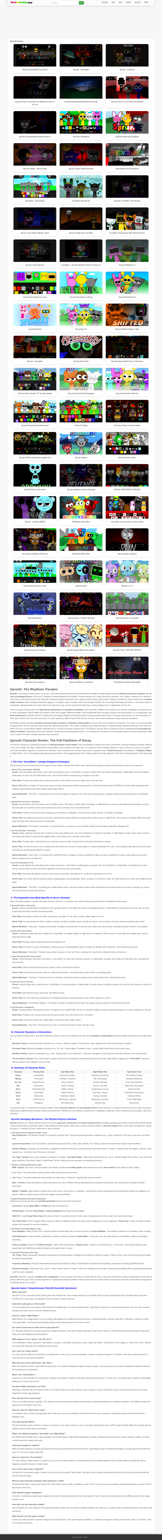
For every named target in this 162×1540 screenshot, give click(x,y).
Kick (120, 2)
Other (146, 2)
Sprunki (138, 2)
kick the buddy (77, 1537)
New (113, 2)
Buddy (128, 2)
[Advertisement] (75, 22)
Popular (105, 2)
